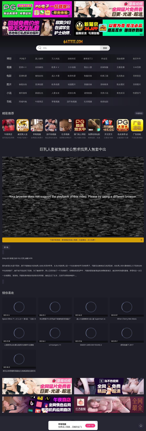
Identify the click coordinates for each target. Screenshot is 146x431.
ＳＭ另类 (137, 67)
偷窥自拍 (23, 84)
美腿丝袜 (88, 84)
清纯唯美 (104, 84)
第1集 (6, 247)
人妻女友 (55, 93)
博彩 (9, 58)
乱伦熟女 (121, 75)
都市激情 (23, 93)
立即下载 (90, 425)
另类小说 (104, 93)
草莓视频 (55, 101)
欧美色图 (55, 84)
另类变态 (137, 75)
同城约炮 (23, 101)
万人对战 (55, 58)
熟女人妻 (88, 67)
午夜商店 (39, 101)
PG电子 (23, 58)
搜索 (105, 48)
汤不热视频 (72, 101)
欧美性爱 (72, 75)
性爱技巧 (137, 93)
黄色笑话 (121, 93)
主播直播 (121, 67)
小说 (9, 93)
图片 (9, 84)
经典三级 (104, 75)
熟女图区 (121, 84)
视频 (9, 67)
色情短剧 (104, 101)
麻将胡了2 (88, 58)
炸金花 (104, 58)
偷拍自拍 (39, 75)
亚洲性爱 (23, 75)
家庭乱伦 (39, 93)
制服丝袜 (88, 75)
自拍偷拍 (39, 67)
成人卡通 (55, 75)
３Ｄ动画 (72, 67)
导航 (9, 101)
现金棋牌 (121, 58)
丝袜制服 (104, 67)
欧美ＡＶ (55, 67)
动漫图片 (72, 84)
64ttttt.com (73, 41)
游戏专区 (72, 58)
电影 (9, 75)
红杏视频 (88, 101)
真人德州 (39, 58)
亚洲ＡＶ (23, 67)
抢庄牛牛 (137, 58)
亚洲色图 (39, 84)
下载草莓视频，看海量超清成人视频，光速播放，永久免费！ (96, 239)
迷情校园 (88, 93)
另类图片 (137, 84)
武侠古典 (72, 93)
